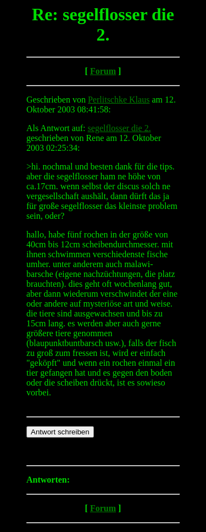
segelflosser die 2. (119, 128)
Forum (103, 71)
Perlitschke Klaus (118, 99)
